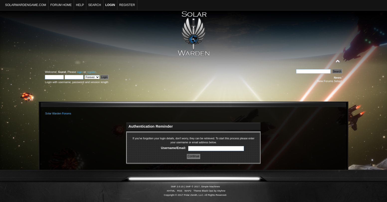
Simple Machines (210, 186)
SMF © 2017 (193, 186)
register (91, 71)
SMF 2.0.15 (177, 186)
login (80, 71)
